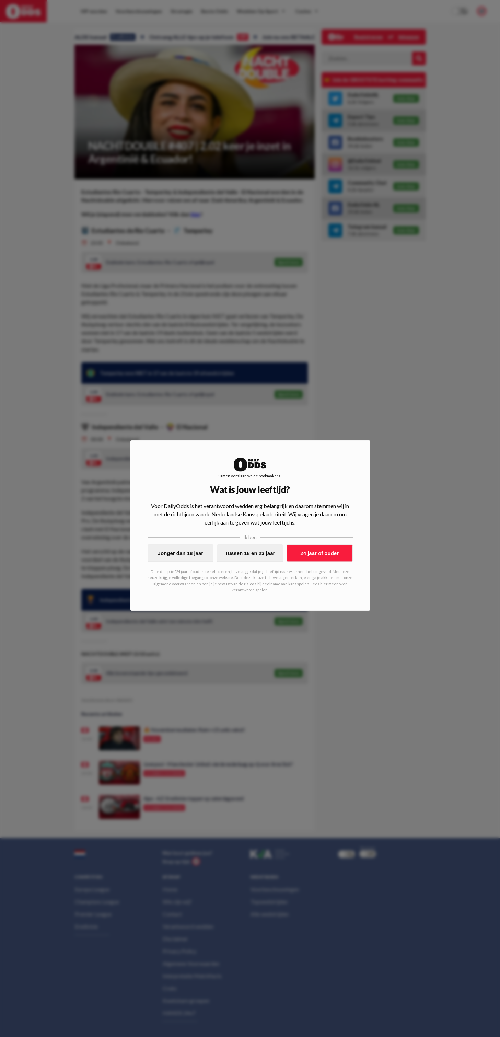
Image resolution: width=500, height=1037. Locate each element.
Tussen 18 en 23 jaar (250, 553)
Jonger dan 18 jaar (181, 553)
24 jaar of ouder (319, 553)
